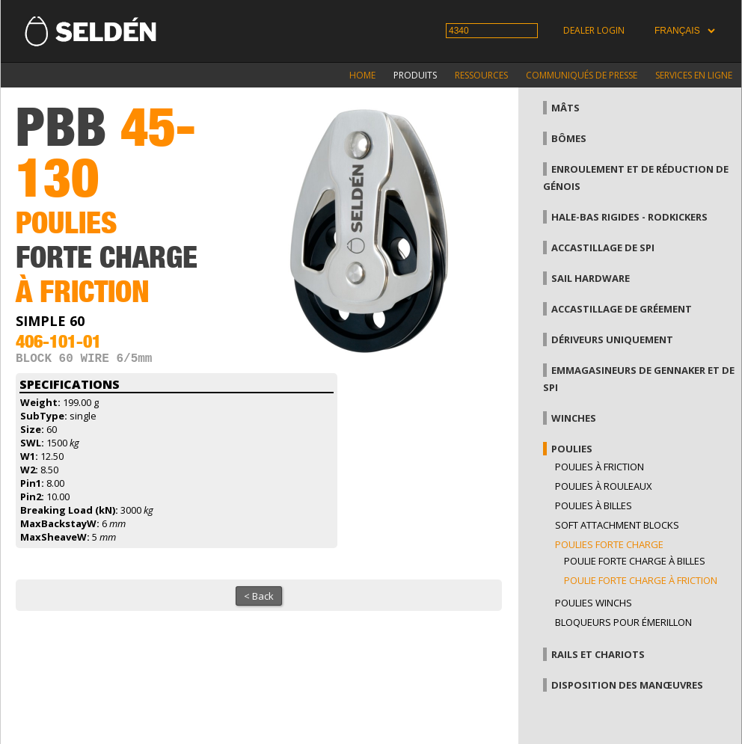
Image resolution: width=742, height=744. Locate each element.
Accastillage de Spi (602, 247)
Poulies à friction (599, 466)
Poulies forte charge (609, 544)
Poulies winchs (593, 602)
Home (362, 75)
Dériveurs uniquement (612, 339)
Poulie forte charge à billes (634, 561)
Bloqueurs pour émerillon (623, 622)
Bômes (568, 138)
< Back (259, 599)
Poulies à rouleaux (603, 486)
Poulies (571, 448)
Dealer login (594, 30)
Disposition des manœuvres (627, 685)
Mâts (565, 107)
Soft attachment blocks (617, 525)
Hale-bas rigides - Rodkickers (629, 217)
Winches (573, 418)
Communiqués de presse (581, 75)
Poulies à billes (593, 505)
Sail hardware (590, 278)
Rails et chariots (598, 654)
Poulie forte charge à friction (640, 580)
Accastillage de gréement (621, 309)
